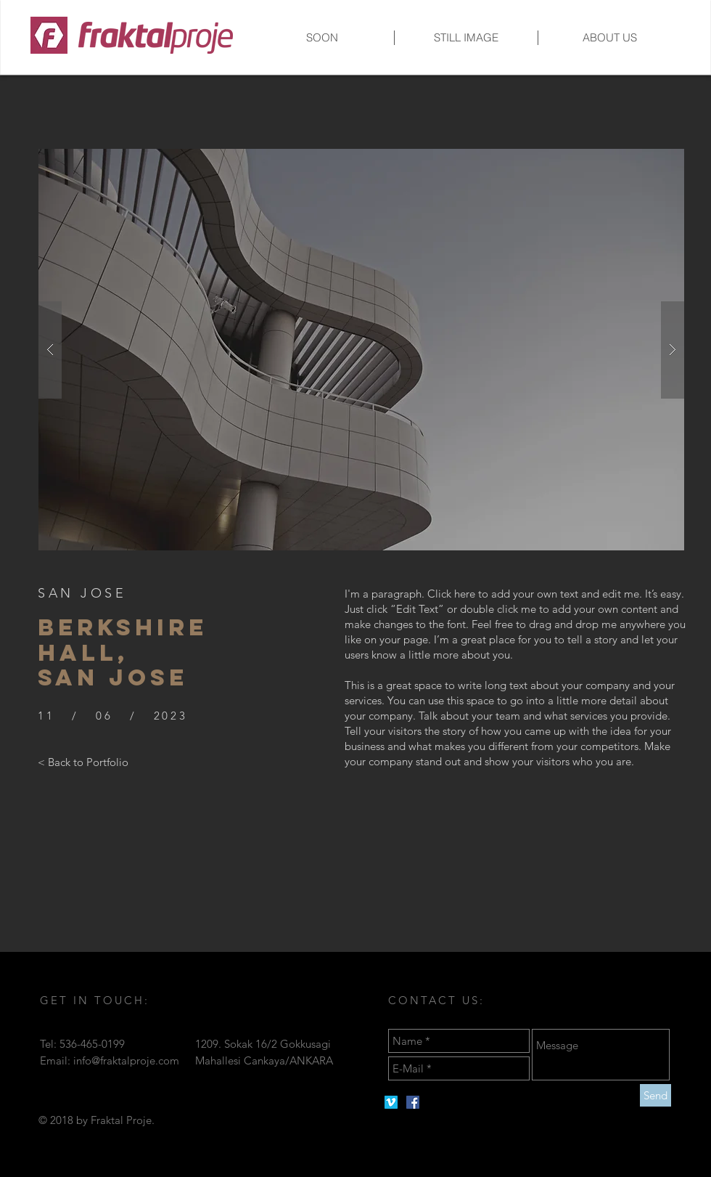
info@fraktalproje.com (126, 1060)
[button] (361, 349)
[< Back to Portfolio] (83, 761)
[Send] (655, 1095)
